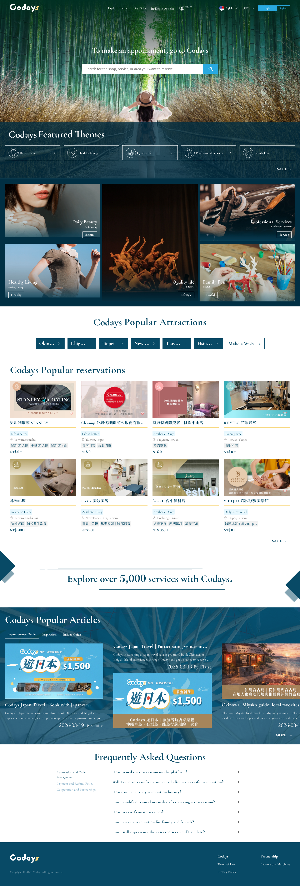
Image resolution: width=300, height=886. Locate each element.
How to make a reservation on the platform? (150, 772)
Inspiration (49, 634)
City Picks (139, 8)
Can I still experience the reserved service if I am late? (158, 832)
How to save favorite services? (138, 812)
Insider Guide (72, 634)
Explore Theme (118, 8)
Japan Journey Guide (22, 634)
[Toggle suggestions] (248, 8)
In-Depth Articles (162, 8)
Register (283, 8)
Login (267, 8)
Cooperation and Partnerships (76, 790)
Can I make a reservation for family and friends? (153, 822)
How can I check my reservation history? (147, 792)
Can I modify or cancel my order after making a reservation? (163, 802)
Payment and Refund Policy (75, 783)
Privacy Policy (227, 872)
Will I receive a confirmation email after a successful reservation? (168, 782)
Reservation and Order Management (72, 774)
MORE (284, 169)
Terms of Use (226, 864)
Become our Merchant (275, 864)
